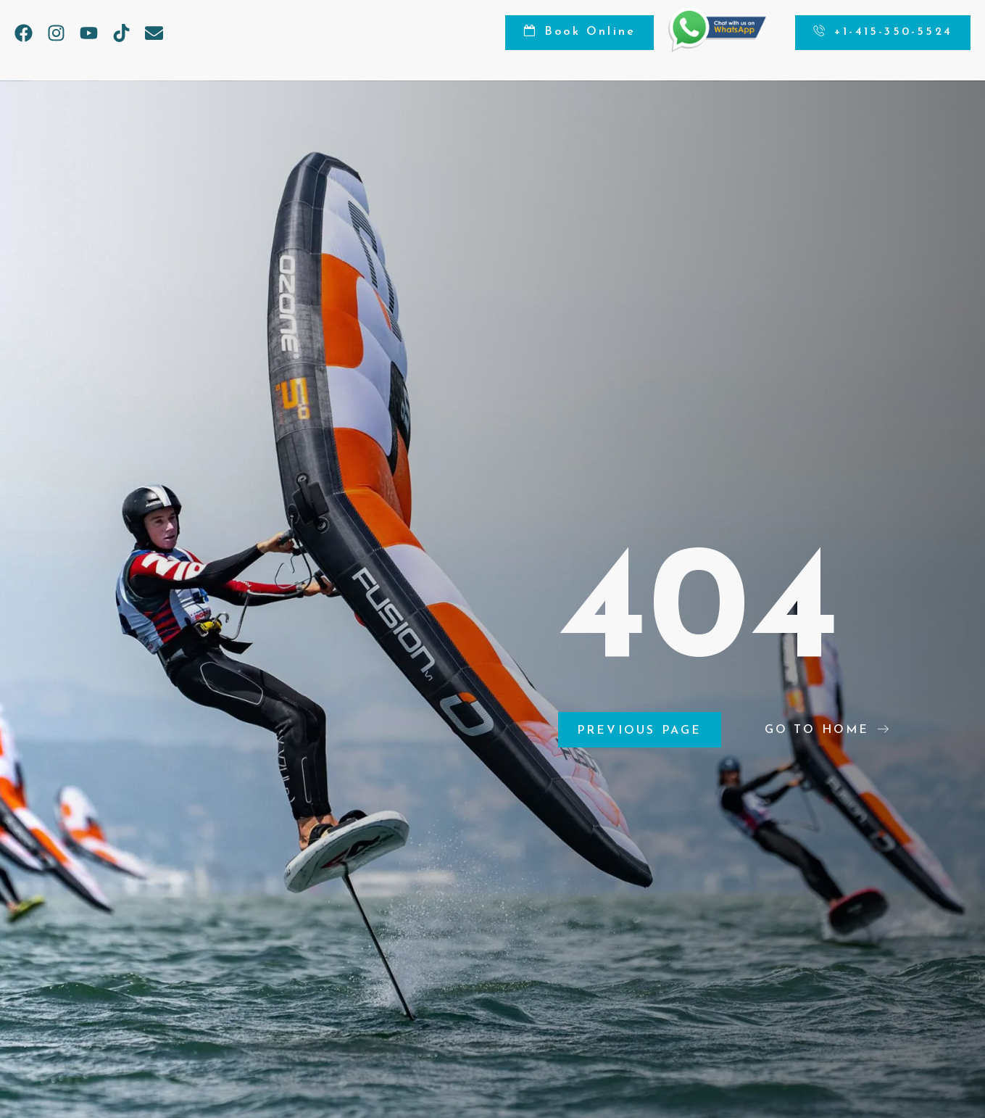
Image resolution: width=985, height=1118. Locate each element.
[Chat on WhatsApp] (717, 49)
